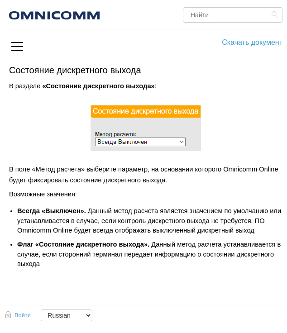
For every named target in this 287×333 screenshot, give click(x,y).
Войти (22, 315)
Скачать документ (252, 42)
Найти (276, 14)
